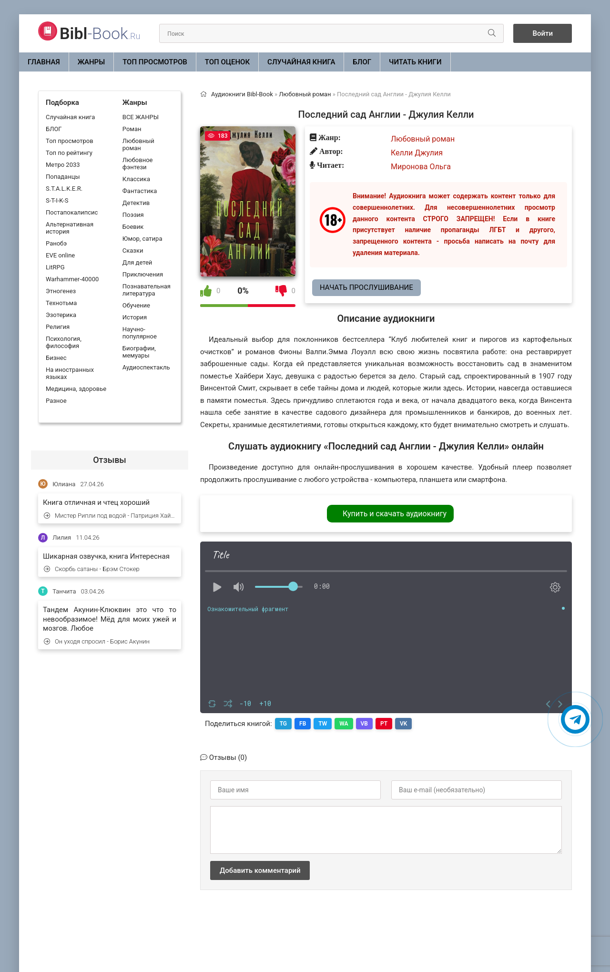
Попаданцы (63, 176)
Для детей (137, 262)
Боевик (132, 226)
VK (403, 723)
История (134, 317)
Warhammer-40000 (72, 279)
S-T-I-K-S (57, 200)
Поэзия (133, 214)
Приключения (142, 274)
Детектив (136, 202)
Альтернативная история (69, 228)
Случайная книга (301, 62)
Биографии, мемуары (139, 352)
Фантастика (139, 190)
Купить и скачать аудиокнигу (395, 513)
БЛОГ (362, 62)
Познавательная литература (146, 290)
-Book (100, 33)
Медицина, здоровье (76, 388)
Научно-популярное (139, 333)
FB (302, 723)
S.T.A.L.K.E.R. (64, 188)
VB (364, 723)
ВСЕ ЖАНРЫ (140, 117)
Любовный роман (138, 144)
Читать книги (415, 62)
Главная (44, 62)
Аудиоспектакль (146, 367)
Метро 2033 (63, 164)
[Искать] (492, 33)
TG (283, 723)
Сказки (132, 250)
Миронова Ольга (421, 166)
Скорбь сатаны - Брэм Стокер (92, 569)
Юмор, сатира (142, 238)
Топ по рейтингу (69, 152)
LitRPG (55, 267)
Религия (58, 326)
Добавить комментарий (260, 870)
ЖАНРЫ (91, 62)
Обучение (136, 305)
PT (383, 723)
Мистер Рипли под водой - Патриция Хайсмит (110, 515)
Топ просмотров (154, 62)
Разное (56, 400)
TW (322, 723)
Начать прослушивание (366, 287)
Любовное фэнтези (137, 163)
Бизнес (56, 357)
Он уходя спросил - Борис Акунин (97, 641)
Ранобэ (56, 243)
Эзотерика (61, 314)
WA (343, 723)
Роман (132, 129)
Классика (136, 179)
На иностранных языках (70, 373)
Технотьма (61, 303)
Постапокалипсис (72, 212)
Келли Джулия (417, 152)
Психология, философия (63, 342)
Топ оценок (227, 62)
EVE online (60, 255)
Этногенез (61, 291)
